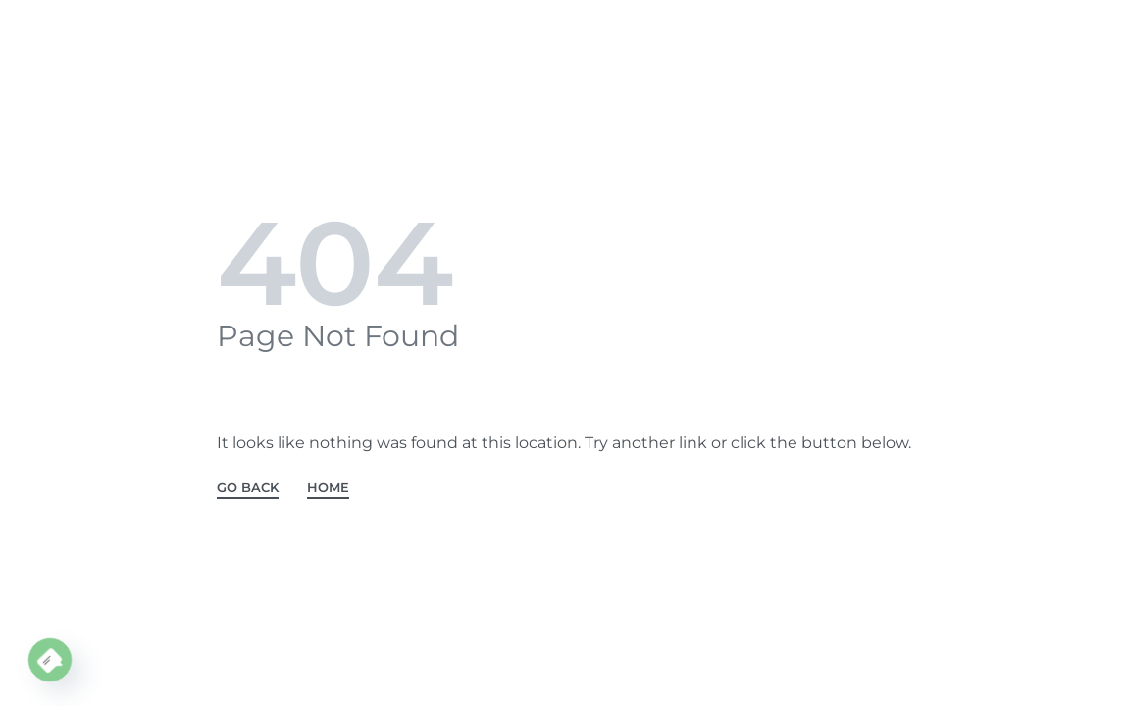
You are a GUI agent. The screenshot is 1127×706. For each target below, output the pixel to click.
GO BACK (248, 488)
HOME (328, 488)
